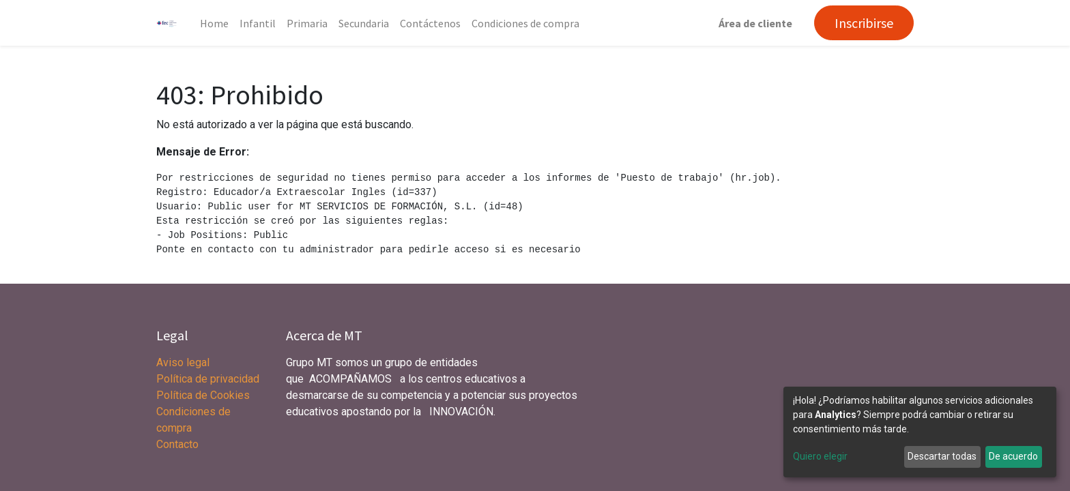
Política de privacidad (207, 378)
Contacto (177, 444)
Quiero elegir (820, 456)
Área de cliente (755, 23)
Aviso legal (184, 362)
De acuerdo (1013, 456)
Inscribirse (864, 22)
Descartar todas (942, 456)
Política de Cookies (203, 395)
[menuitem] (214, 23)
